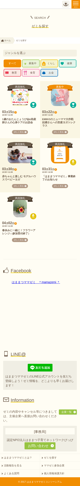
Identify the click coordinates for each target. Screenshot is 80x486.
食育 (32, 72)
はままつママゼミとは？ (18, 457)
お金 (51, 72)
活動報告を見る (13, 465)
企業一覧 (66, 412)
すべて (12, 63)
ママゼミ (15, 4)
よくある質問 (11, 473)
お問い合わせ (38, 446)
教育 (14, 72)
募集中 (32, 63)
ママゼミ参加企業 (54, 465)
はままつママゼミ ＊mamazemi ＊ (36, 282)
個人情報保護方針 (54, 473)
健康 (69, 63)
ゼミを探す (50, 457)
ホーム (7, 40)
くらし (51, 63)
